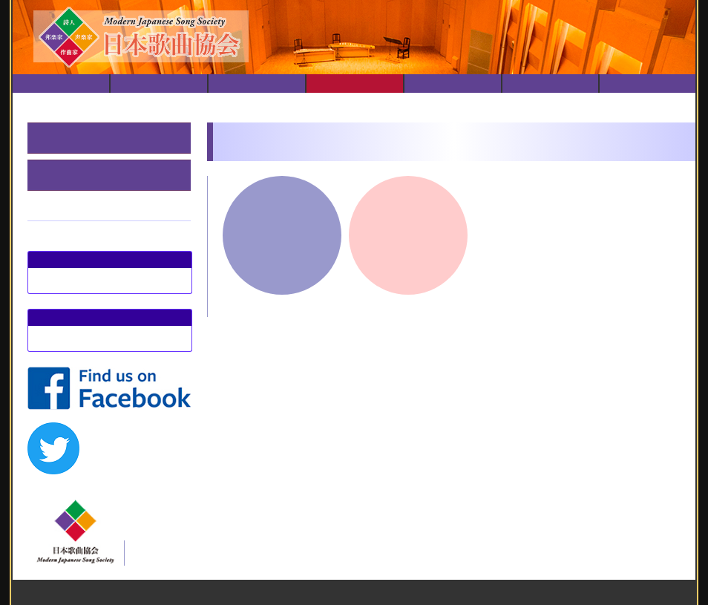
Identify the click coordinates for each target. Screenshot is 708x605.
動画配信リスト (452, 83)
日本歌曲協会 (159, 83)
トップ (60, 83)
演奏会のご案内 (256, 83)
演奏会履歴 (355, 83)
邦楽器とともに (71, 137)
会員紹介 (550, 83)
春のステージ (66, 174)
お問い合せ (648, 83)
